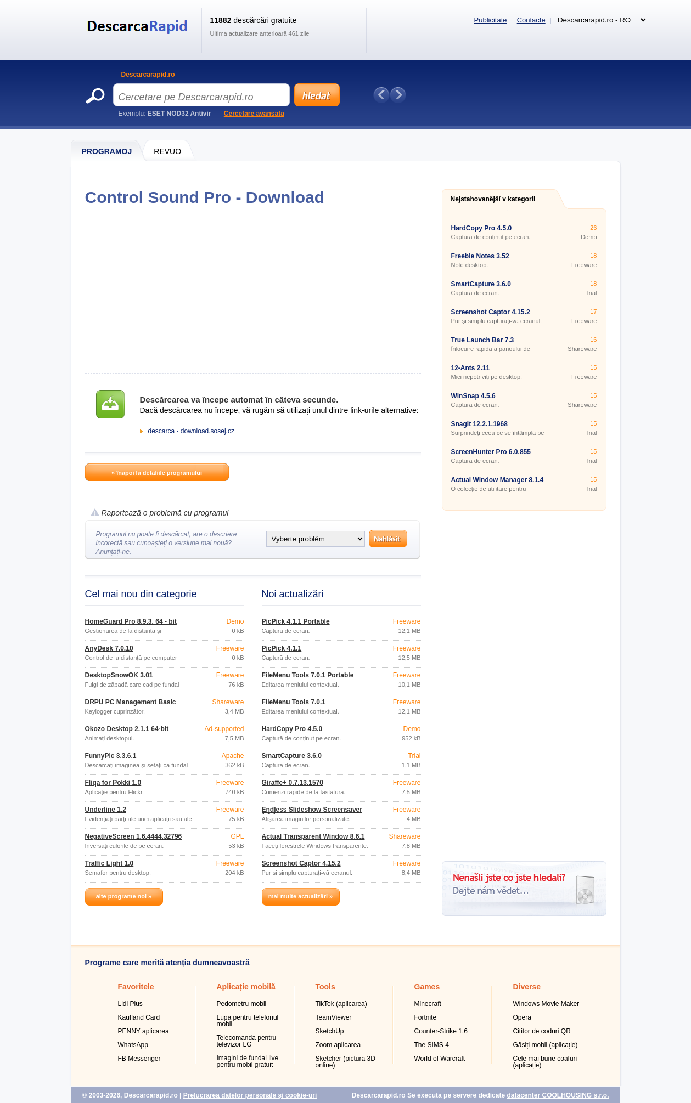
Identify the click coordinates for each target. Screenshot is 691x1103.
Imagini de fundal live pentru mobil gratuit (248, 1061)
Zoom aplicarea (338, 1045)
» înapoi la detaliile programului (156, 473)
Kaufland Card (139, 1017)
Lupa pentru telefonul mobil (248, 1021)
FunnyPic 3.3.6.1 (111, 756)
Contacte (531, 20)
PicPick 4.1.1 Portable (296, 621)
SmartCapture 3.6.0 (292, 756)
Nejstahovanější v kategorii (493, 199)
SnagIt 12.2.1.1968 (479, 424)
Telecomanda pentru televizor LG (247, 1041)
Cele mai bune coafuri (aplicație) (545, 1062)
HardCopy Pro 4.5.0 (292, 729)
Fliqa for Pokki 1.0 (113, 783)
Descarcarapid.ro (148, 74)
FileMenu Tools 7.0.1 (293, 702)
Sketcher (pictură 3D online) (345, 1062)
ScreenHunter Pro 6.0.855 (491, 452)
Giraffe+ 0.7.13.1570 (292, 783)
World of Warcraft (439, 1058)
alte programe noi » (123, 896)
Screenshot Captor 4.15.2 (301, 863)
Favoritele (136, 986)
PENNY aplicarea (143, 1031)
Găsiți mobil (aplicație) (545, 1045)
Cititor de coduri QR (542, 1031)
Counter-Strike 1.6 (441, 1031)
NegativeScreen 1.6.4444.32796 (133, 836)
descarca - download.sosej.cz (191, 431)
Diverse (527, 986)
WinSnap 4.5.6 (473, 396)
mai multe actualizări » (300, 896)
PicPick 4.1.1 (282, 648)
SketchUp (330, 1031)
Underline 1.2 (105, 809)
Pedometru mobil (242, 1004)
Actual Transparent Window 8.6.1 (313, 836)
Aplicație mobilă (246, 986)
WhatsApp (133, 1045)
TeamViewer (334, 1017)
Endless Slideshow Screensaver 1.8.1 (312, 813)
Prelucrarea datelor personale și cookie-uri (250, 1095)
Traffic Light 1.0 (109, 863)
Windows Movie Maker (546, 1004)
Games (427, 986)
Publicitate (490, 20)
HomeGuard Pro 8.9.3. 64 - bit (131, 621)
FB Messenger (139, 1058)
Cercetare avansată (254, 113)
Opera (522, 1017)
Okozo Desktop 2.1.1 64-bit (127, 729)
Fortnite (425, 1017)
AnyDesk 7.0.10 (109, 648)
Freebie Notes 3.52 (480, 256)
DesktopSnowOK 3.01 (119, 675)
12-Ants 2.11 (470, 368)
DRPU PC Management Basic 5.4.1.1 (130, 705)
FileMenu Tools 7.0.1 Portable (308, 675)
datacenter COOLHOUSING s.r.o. (558, 1095)
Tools (325, 986)
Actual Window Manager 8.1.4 (497, 480)
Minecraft (427, 1004)
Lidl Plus (130, 1004)
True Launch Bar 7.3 (482, 340)
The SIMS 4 (431, 1045)
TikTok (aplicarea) (341, 1004)
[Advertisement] (252, 289)
